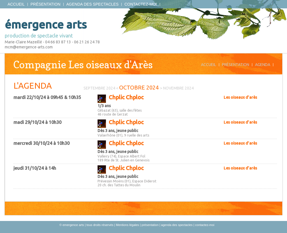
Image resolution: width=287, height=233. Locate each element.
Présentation (235, 64)
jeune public (127, 130)
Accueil (16, 4)
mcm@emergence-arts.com (29, 47)
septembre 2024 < (101, 88)
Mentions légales (127, 225)
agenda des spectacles (92, 4)
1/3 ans (104, 105)
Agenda (262, 64)
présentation (46, 4)
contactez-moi (140, 4)
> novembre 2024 (177, 88)
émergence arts (46, 24)
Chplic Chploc (126, 97)
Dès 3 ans (106, 130)
